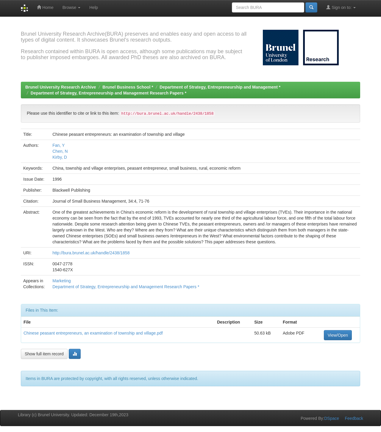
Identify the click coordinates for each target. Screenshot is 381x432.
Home (45, 7)
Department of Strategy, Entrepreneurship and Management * (220, 87)
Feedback (354, 418)
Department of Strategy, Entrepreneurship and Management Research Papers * (108, 93)
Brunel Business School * (127, 87)
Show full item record (44, 353)
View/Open (338, 335)
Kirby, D (59, 157)
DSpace (331, 418)
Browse (72, 7)
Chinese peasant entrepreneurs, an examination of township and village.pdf (93, 333)
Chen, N (60, 151)
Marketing (61, 280)
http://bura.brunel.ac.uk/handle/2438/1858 (90, 252)
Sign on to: (341, 7)
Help (93, 7)
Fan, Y (58, 145)
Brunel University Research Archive (60, 87)
